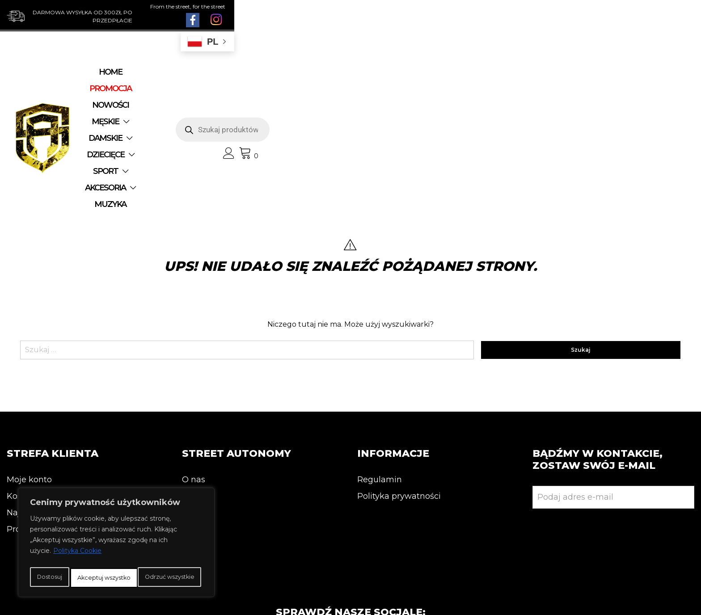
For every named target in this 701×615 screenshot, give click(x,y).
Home (126, 79)
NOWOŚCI (232, 79)
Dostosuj (64, 558)
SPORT (458, 79)
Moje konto (29, 374)
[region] (116, 535)
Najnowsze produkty (48, 407)
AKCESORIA (268, 95)
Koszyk (21, 391)
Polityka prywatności (399, 391)
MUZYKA (331, 95)
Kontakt (198, 391)
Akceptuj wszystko (116, 578)
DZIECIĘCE (400, 79)
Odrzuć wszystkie (150, 558)
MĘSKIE (281, 79)
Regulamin (379, 374)
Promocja (26, 424)
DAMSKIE (338, 79)
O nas (193, 374)
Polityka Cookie (77, 536)
